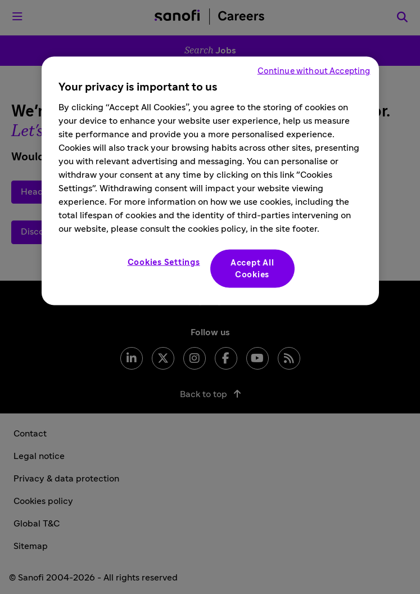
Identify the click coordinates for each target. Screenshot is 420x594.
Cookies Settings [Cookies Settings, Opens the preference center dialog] (164, 262)
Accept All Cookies (252, 269)
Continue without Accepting (314, 71)
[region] (210, 181)
